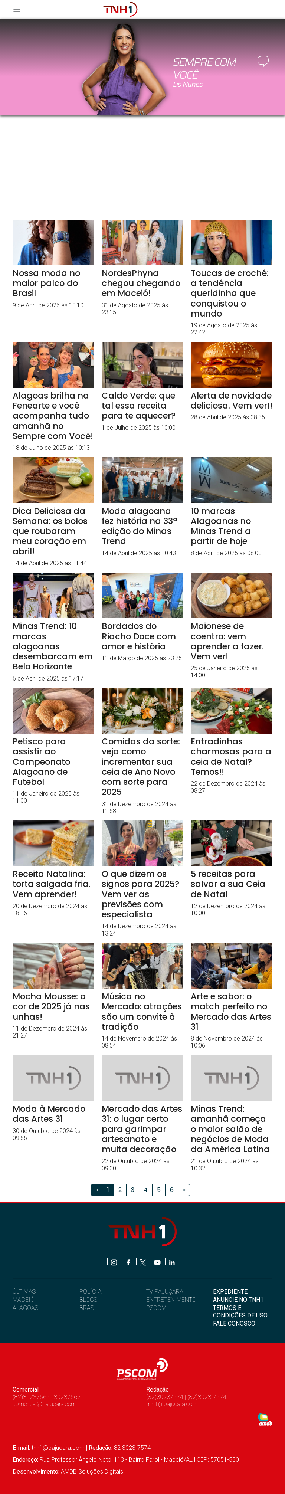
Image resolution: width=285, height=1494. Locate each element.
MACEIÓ (24, 1299)
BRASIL (89, 1307)
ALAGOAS (25, 1307)
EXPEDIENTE (230, 1291)
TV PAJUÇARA (164, 1291)
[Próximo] (184, 1190)
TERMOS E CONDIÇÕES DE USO (240, 1311)
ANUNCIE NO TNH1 (238, 1299)
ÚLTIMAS (24, 1291)
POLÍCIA (90, 1291)
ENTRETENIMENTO (171, 1299)
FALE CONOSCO (234, 1323)
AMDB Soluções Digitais (92, 1471)
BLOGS (88, 1299)
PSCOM (156, 1307)
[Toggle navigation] (19, 9)
